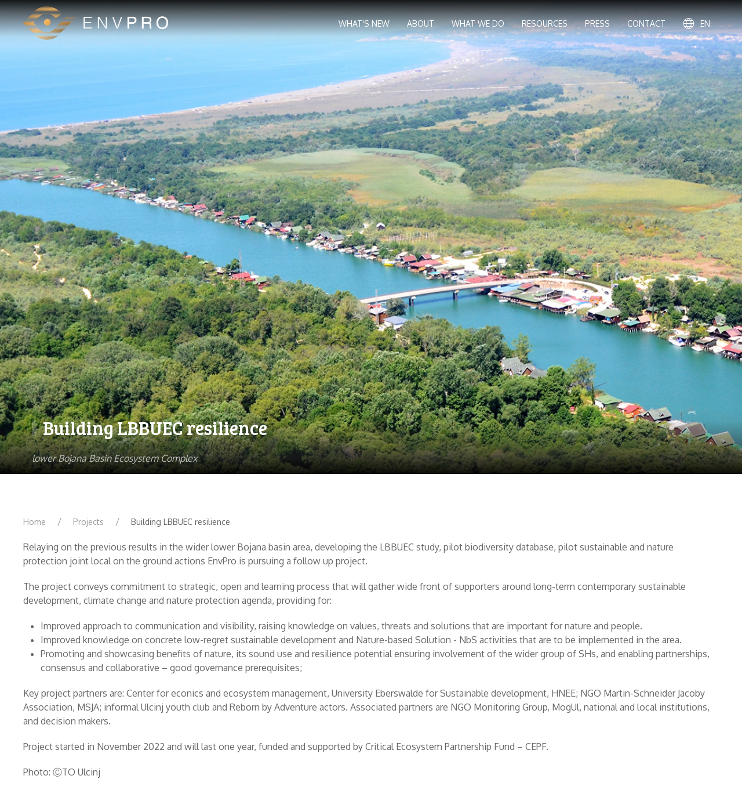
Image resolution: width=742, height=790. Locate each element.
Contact (646, 23)
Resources (545, 23)
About (420, 23)
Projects (88, 522)
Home (34, 522)
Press (597, 23)
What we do (478, 23)
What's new (364, 23)
